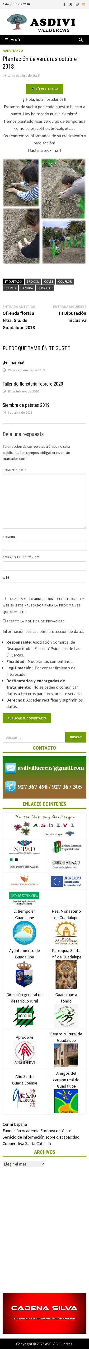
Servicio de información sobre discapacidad (41, 1137)
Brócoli (33, 281)
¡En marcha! (13, 363)
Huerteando (13, 50)
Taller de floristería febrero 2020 (33, 384)
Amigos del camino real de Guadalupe (66, 1086)
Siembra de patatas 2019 (26, 405)
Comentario (14, 470)
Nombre (9, 537)
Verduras (45, 288)
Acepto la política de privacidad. (34, 621)
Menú (12, 39)
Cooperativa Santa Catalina (27, 1143)
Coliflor (65, 281)
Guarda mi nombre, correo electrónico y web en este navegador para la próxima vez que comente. (43, 605)
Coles (48, 281)
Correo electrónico (21, 557)
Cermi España (15, 1124)
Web (6, 577)
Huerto (10, 288)
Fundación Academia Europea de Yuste (37, 1130)
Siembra (27, 288)
